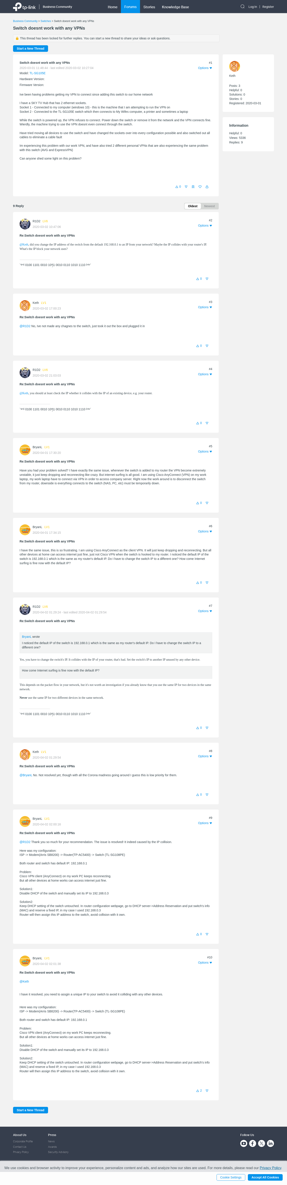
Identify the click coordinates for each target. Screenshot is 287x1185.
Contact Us (19, 1146)
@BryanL (26, 775)
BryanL (37, 447)
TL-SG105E (38, 73)
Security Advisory (58, 1152)
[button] (207, 187)
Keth (36, 303)
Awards (52, 1146)
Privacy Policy (21, 1152)
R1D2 (36, 221)
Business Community (25, 21)
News (51, 1141)
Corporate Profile (23, 1141)
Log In (253, 6)
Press (52, 1135)
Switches (45, 21)
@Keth (24, 244)
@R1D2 (25, 326)
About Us (19, 1135)
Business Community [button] (57, 6)
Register (268, 6)
